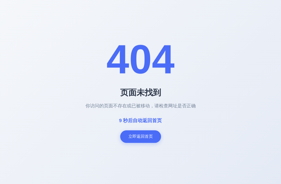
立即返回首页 (140, 136)
